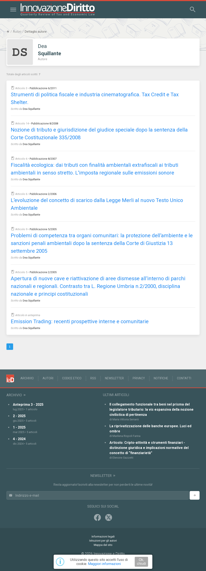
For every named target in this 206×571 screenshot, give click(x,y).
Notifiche (161, 378)
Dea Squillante (31, 108)
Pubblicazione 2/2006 (43, 194)
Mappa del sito (103, 545)
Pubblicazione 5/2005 (43, 229)
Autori (17, 31)
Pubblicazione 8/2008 (44, 123)
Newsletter (114, 378)
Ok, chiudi (141, 561)
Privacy (139, 378)
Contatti (184, 378)
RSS (93, 378)
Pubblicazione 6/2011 (43, 88)
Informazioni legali (103, 536)
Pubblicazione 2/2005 (43, 272)
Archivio (27, 378)
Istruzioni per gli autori (103, 540)
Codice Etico (71, 378)
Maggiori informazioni (104, 564)
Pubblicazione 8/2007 (43, 158)
